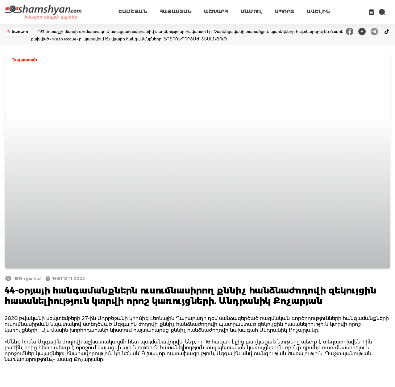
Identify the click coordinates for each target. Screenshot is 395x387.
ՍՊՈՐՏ (284, 12)
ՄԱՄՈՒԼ (252, 12)
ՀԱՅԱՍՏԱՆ (176, 12)
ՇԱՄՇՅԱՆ (132, 12)
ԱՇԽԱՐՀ (216, 12)
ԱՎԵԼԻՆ (318, 12)
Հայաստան (24, 60)
